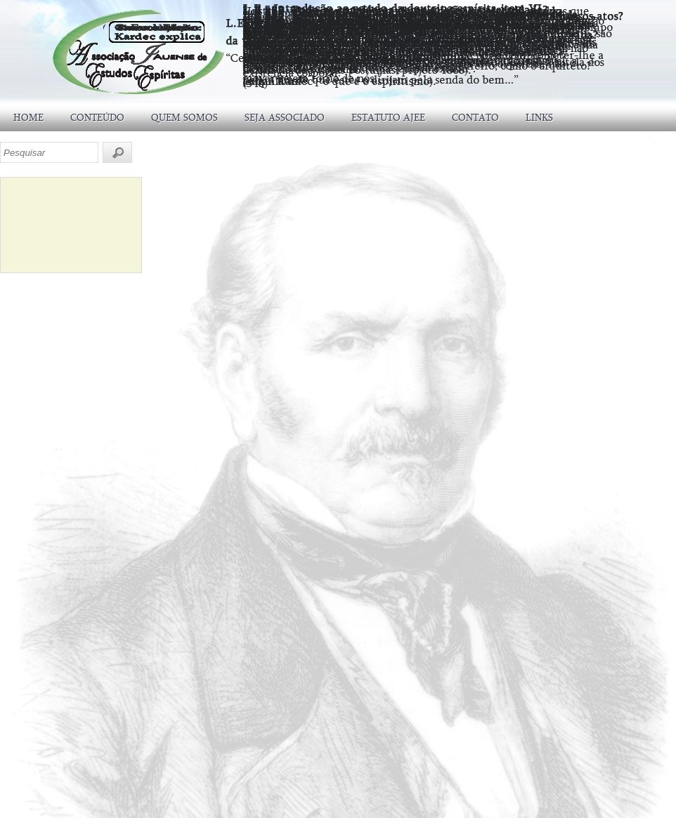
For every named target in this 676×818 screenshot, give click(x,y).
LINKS (539, 117)
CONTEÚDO (97, 117)
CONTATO (475, 117)
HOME (28, 117)
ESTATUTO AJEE (388, 117)
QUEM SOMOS (184, 117)
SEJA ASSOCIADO (285, 117)
